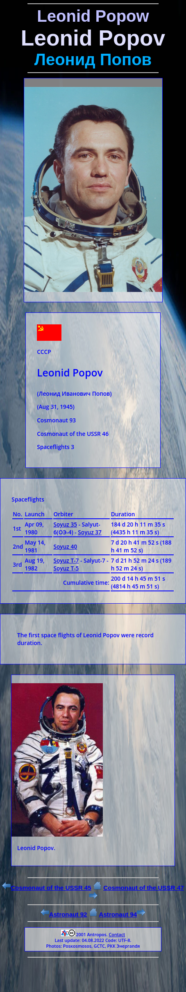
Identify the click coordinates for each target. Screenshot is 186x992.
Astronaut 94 (122, 914)
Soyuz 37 (90, 532)
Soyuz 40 (65, 546)
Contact (117, 934)
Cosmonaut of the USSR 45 (46, 887)
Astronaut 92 (64, 914)
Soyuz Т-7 (66, 560)
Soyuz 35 (65, 524)
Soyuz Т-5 (66, 568)
